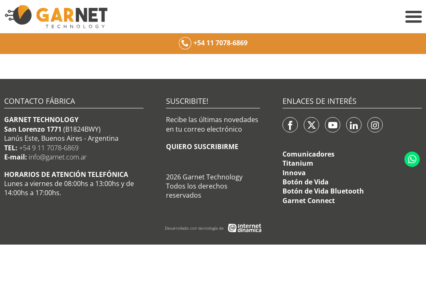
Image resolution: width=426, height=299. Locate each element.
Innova (294, 172)
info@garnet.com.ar (58, 157)
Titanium (297, 163)
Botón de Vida (305, 181)
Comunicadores (308, 154)
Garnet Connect (308, 200)
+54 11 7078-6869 (220, 42)
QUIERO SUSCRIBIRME (202, 146)
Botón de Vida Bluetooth (323, 191)
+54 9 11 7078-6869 (49, 147)
